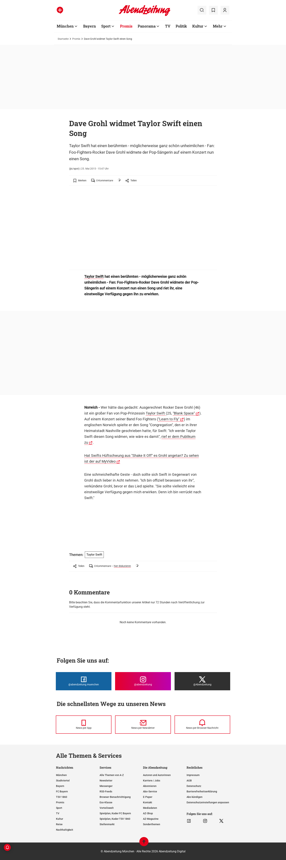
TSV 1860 (61, 796)
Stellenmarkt (107, 824)
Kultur (197, 26)
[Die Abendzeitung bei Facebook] (83, 681)
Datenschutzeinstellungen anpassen (208, 802)
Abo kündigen (194, 796)
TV (167, 26)
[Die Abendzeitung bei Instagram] (143, 681)
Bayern (89, 26)
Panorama (147, 26)
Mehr (218, 26)
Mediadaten (150, 807)
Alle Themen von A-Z (112, 775)
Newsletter (106, 780)
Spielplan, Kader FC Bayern (115, 813)
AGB (189, 780)
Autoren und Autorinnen (157, 775)
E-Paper (147, 796)
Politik (181, 26)
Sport (106, 26)
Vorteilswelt (107, 807)
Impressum (193, 775)
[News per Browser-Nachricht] (202, 724)
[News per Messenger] (83, 724)
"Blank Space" (184, 413)
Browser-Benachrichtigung (115, 796)
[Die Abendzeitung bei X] (202, 681)
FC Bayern (62, 791)
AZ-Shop (148, 813)
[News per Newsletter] (143, 724)
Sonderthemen (151, 824)
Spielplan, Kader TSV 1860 (115, 818)
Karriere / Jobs (151, 780)
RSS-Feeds (106, 791)
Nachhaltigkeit (64, 829)
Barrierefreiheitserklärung (202, 791)
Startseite (63, 38)
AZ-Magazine (151, 818)
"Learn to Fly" (168, 419)
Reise (59, 824)
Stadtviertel (63, 780)
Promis (126, 26)
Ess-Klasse (106, 802)
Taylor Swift (94, 276)
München (65, 26)
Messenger (106, 786)
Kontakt (147, 802)
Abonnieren (149, 786)
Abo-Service (150, 791)
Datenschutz (194, 786)
